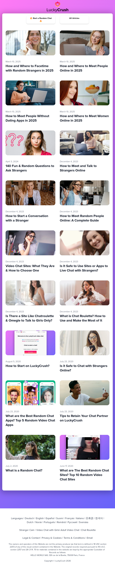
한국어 (99, 518)
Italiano (80, 518)
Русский (72, 522)
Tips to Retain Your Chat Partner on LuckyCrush (84, 418)
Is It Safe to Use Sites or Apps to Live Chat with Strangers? (84, 268)
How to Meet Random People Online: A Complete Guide (82, 218)
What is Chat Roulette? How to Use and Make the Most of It (82, 318)
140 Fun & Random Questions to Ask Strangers (30, 168)
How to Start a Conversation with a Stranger (27, 218)
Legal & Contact (31, 538)
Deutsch (29, 518)
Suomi (59, 518)
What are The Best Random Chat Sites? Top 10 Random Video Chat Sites (84, 475)
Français (69, 518)
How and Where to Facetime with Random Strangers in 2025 (30, 68)
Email (90, 538)
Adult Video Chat (70, 530)
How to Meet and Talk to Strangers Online (78, 168)
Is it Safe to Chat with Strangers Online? (83, 368)
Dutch (30, 522)
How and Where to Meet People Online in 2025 (84, 68)
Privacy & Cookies (51, 538)
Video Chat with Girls (47, 530)
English (39, 518)
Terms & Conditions (74, 538)
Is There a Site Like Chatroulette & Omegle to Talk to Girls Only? (30, 318)
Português (49, 522)
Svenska (83, 522)
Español (50, 518)
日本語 (89, 518)
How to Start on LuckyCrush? (27, 365)
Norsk (38, 522)
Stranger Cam (27, 530)
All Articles (74, 18)
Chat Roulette (88, 530)
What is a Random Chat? (24, 470)
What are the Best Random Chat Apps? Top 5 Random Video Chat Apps (30, 420)
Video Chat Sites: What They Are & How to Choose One (30, 268)
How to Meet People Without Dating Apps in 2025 (27, 118)
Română (61, 522)
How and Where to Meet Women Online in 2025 (84, 118)
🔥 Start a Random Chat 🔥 (41, 19)
